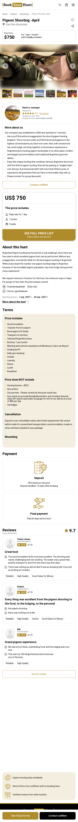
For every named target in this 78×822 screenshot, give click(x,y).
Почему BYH (8, 745)
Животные (44, 734)
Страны (43, 730)
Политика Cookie (10, 770)
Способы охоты (46, 737)
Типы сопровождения (50, 745)
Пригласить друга (48, 763)
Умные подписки (47, 756)
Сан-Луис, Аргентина (14, 24)
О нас (5, 730)
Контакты (7, 741)
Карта (5, 756)
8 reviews (44, 111)
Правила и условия (11, 763)
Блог (4, 734)
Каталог (6, 759)
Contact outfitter (39, 183)
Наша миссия (9, 737)
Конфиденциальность (13, 766)
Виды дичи (44, 741)
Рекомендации (46, 759)
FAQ (41, 770)
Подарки (43, 766)
